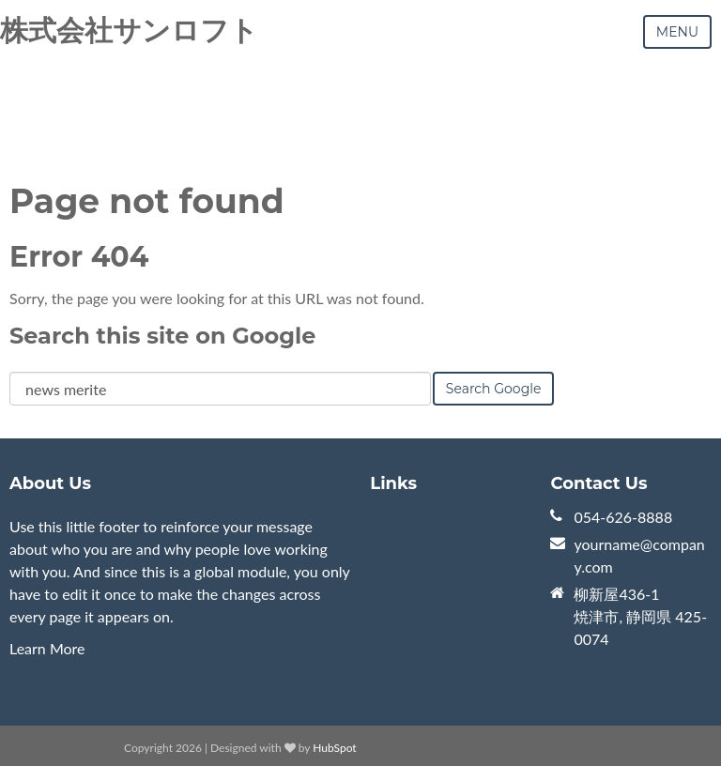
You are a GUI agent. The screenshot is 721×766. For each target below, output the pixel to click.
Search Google (494, 388)
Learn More (47, 648)
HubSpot (334, 748)
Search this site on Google (162, 335)
